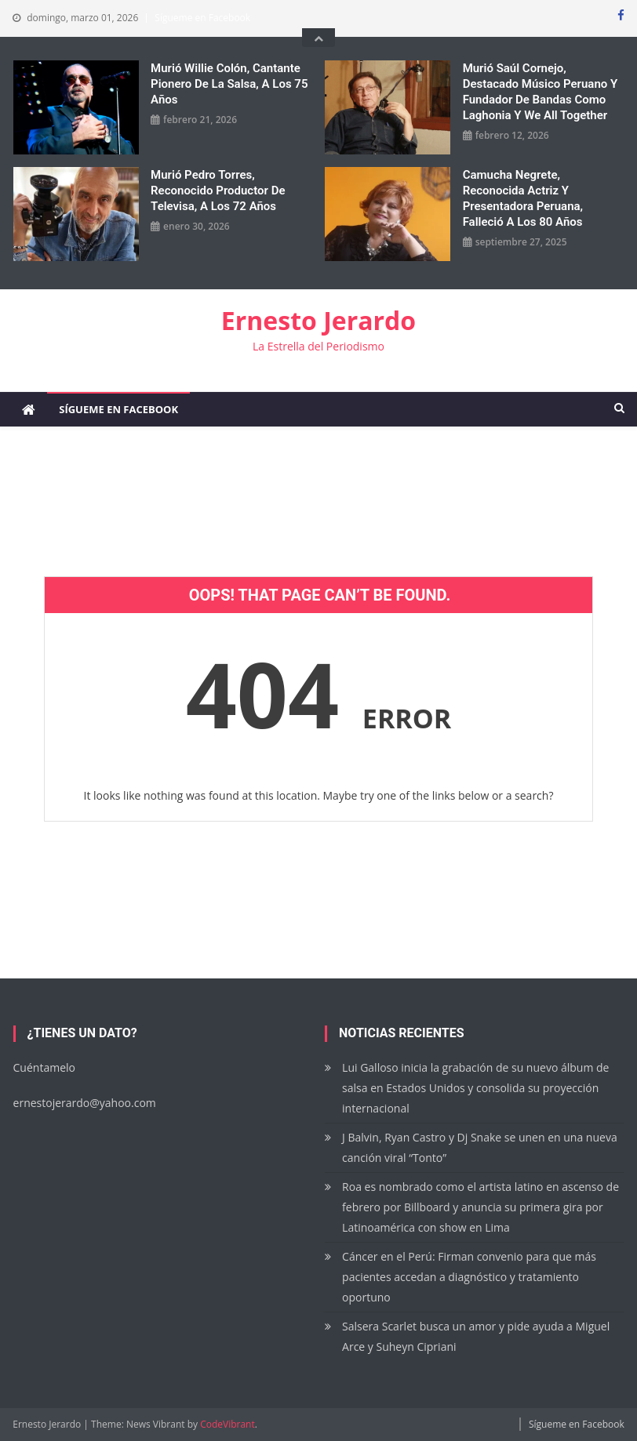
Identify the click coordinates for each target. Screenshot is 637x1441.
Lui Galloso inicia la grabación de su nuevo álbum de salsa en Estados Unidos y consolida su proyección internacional (475, 1088)
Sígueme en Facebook (202, 17)
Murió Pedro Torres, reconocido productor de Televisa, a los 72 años (218, 190)
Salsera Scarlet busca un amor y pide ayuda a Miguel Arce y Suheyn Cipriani (476, 1336)
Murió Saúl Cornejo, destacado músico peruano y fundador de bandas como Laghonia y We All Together (540, 91)
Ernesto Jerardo (318, 320)
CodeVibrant (227, 1424)
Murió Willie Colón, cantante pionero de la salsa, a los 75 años (229, 84)
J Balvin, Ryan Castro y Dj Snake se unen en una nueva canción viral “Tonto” (479, 1147)
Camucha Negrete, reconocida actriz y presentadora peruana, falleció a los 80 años (523, 198)
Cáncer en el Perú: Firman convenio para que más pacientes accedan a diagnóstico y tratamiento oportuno (469, 1277)
